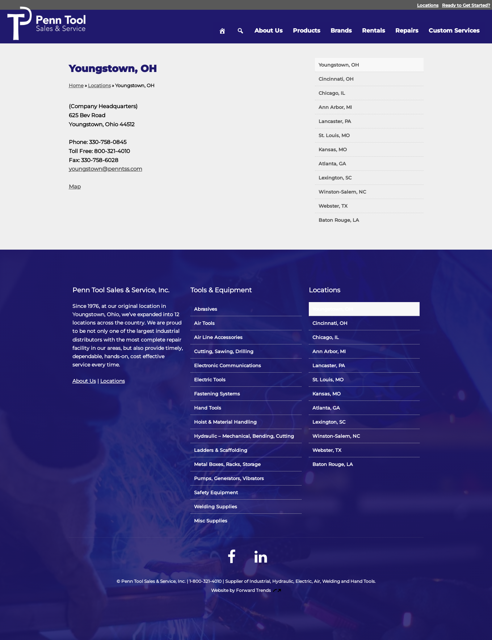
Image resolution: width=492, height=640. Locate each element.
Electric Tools (210, 379)
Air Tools (204, 323)
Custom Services (454, 27)
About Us (269, 27)
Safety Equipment (216, 492)
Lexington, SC (335, 178)
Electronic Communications (227, 365)
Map (75, 186)
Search (240, 27)
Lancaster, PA (335, 121)
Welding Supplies (215, 506)
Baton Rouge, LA (339, 220)
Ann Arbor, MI (335, 107)
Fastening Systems (217, 394)
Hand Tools (207, 408)
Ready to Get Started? (466, 5)
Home (76, 85)
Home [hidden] (222, 27)
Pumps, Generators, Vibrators (229, 478)
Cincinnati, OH (336, 79)
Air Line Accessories (218, 337)
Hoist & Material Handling (225, 422)
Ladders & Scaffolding (220, 450)
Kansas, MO (333, 149)
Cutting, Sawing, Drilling (223, 351)
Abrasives (205, 309)
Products (306, 27)
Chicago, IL (332, 93)
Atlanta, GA (332, 163)
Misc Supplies (210, 521)
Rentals (373, 27)
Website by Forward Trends (246, 590)
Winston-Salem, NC (342, 192)
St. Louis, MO (334, 135)
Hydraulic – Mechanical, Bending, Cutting (244, 436)
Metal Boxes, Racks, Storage (227, 464)
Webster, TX (333, 206)
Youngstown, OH (339, 65)
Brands (341, 27)
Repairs (407, 27)
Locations (427, 5)
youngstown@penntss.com (105, 168)
